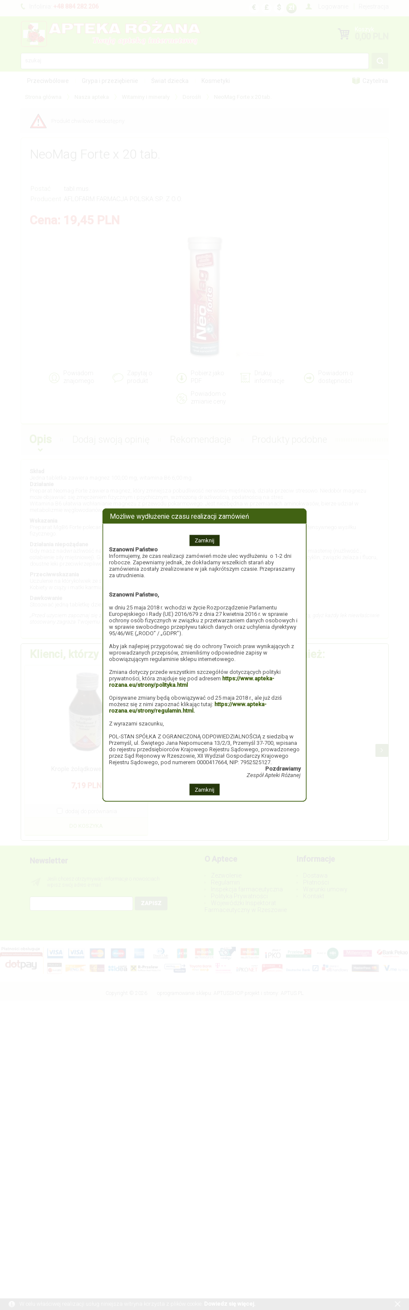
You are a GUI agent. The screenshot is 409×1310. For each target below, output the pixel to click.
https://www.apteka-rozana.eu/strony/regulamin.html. (187, 707)
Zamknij (204, 540)
